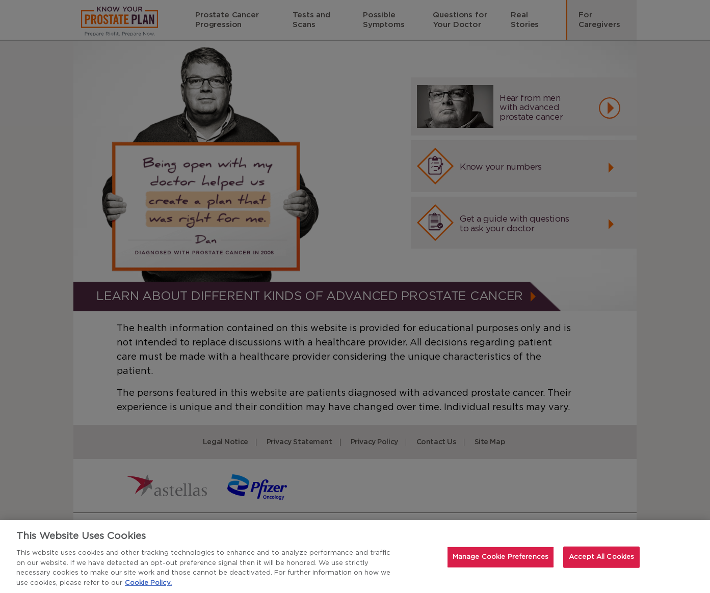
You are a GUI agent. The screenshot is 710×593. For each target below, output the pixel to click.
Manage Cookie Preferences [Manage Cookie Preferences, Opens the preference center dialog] (500, 558)
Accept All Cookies (601, 558)
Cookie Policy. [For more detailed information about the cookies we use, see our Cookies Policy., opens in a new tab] (148, 583)
